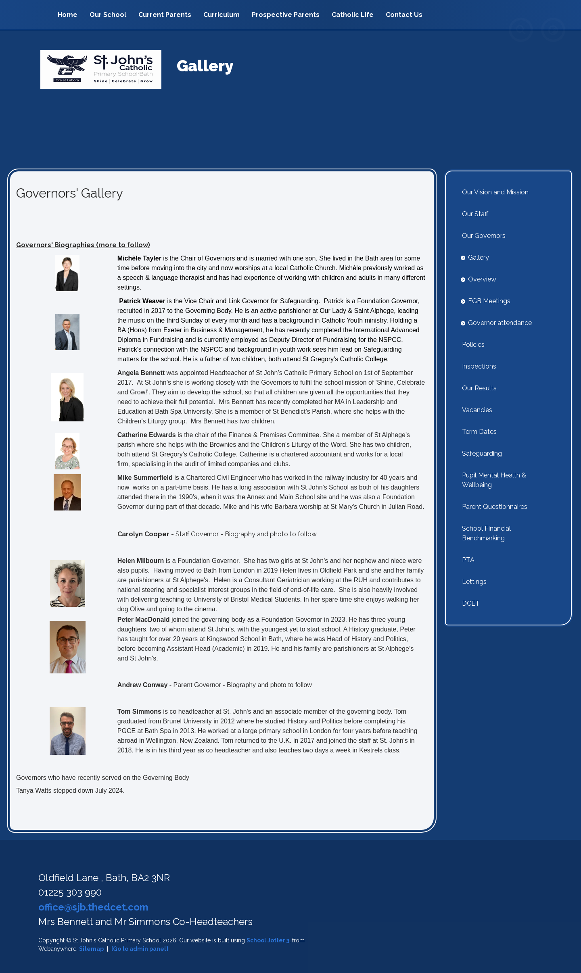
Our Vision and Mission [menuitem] (495, 192)
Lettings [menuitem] (474, 581)
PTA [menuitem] (468, 560)
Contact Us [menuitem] (404, 15)
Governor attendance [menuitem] (500, 323)
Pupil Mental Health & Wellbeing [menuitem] (494, 480)
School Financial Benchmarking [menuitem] (486, 533)
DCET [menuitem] (471, 603)
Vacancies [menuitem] (477, 410)
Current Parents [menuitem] (164, 15)
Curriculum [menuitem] (221, 15)
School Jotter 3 (268, 940)
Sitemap (91, 949)
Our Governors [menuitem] (484, 236)
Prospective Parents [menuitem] (286, 15)
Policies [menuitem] (473, 344)
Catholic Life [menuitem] (353, 15)
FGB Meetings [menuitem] (489, 301)
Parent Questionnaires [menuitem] (494, 506)
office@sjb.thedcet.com (93, 907)
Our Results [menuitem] (479, 388)
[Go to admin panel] (139, 949)
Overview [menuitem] (482, 279)
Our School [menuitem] (108, 15)
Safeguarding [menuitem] (482, 453)
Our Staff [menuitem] (475, 214)
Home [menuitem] (67, 15)
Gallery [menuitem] (478, 257)
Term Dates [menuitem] (479, 431)
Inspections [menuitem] (479, 366)
